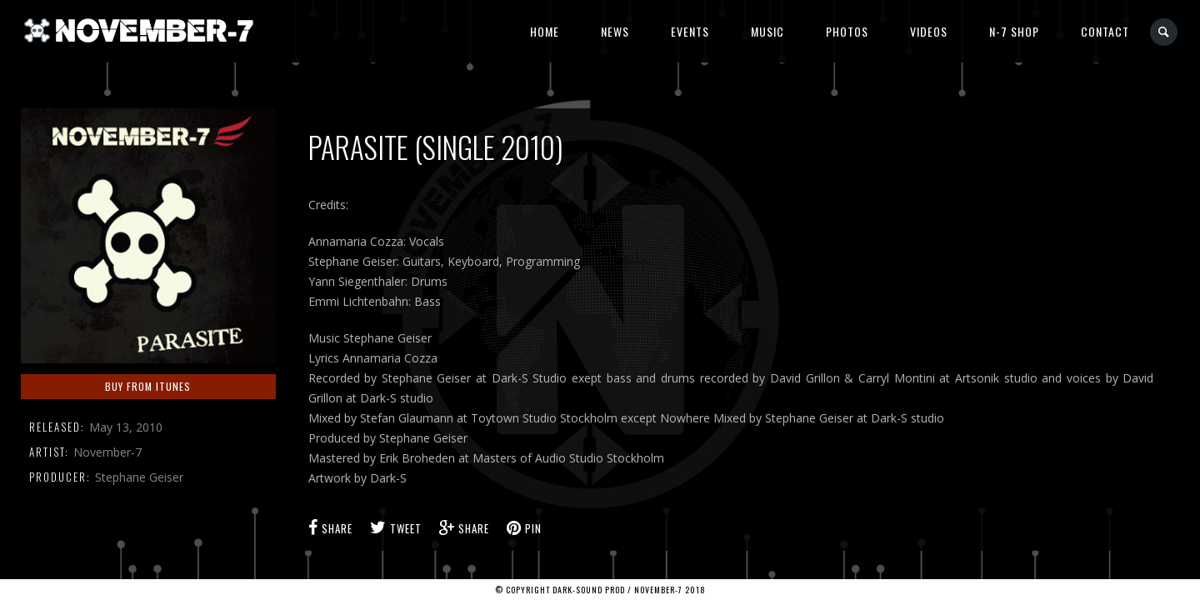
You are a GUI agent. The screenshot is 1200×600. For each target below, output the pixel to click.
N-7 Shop (1014, 31)
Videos (929, 31)
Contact (1105, 31)
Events (690, 31)
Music (767, 31)
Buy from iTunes (148, 386)
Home (544, 31)
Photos (847, 31)
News (615, 31)
